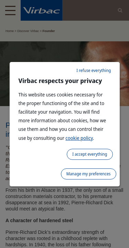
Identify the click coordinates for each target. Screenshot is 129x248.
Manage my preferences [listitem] (88, 174)
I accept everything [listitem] (89, 154)
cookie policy (79, 138)
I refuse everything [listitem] (93, 70)
